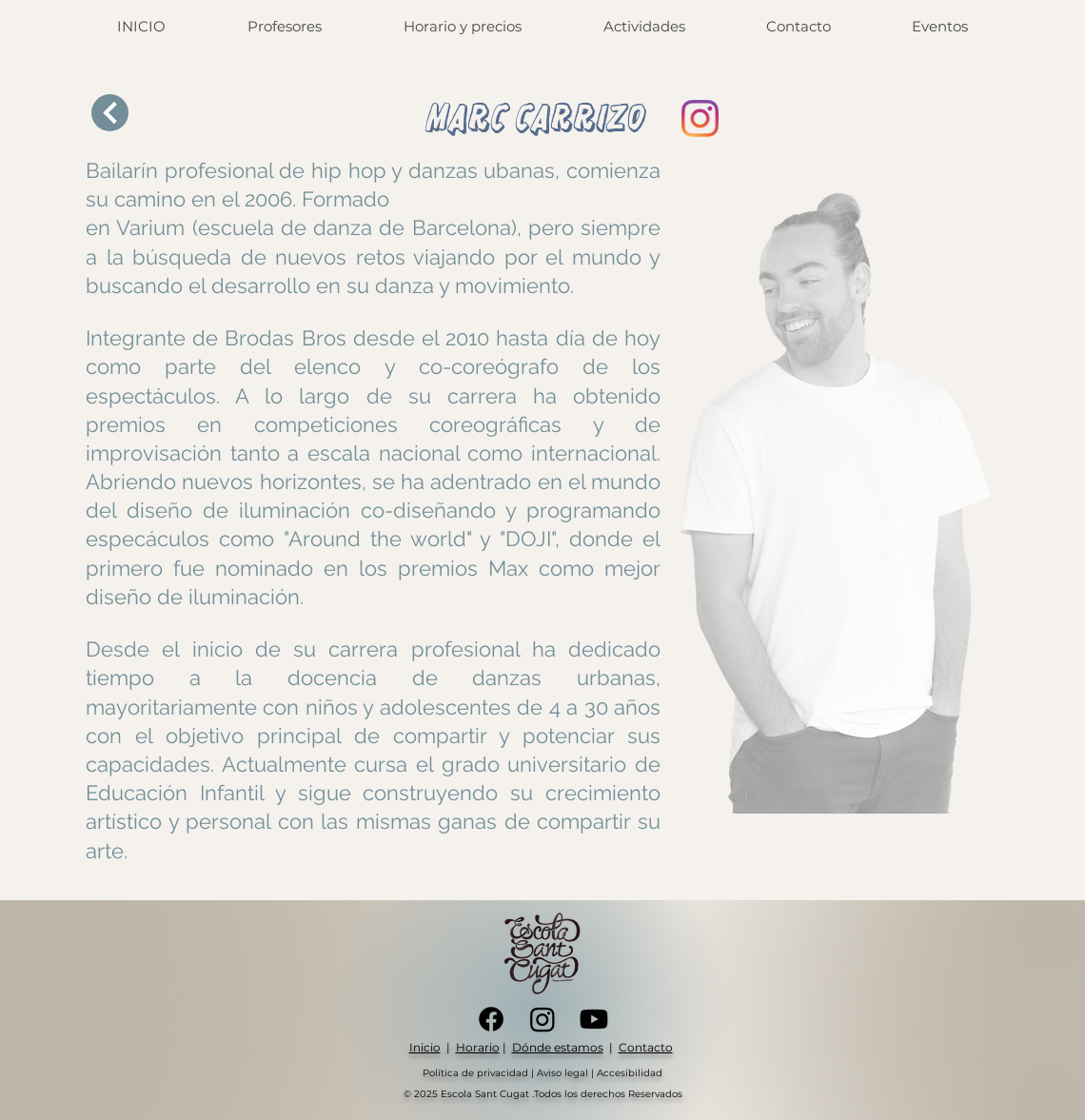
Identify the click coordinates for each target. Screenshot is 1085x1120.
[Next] (109, 112)
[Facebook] (491, 1019)
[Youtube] (594, 1019)
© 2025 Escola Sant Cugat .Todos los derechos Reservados (543, 1094)
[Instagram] (700, 118)
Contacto (646, 1047)
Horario (478, 1047)
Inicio (425, 1047)
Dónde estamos (557, 1047)
